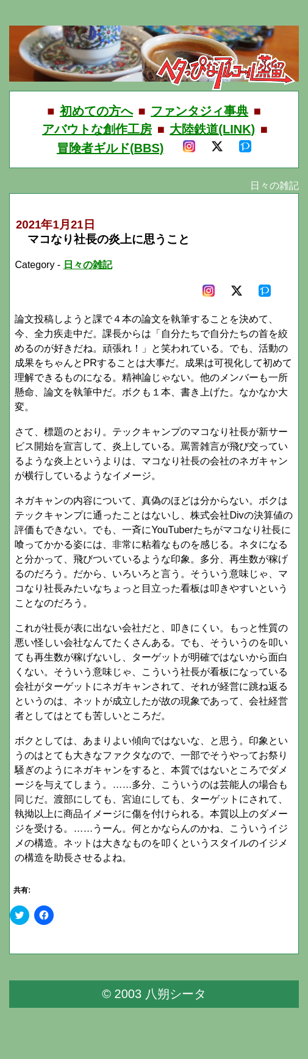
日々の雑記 (87, 265)
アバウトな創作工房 (97, 129)
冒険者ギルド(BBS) (110, 148)
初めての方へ (96, 111)
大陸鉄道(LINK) (212, 129)
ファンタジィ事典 (199, 111)
